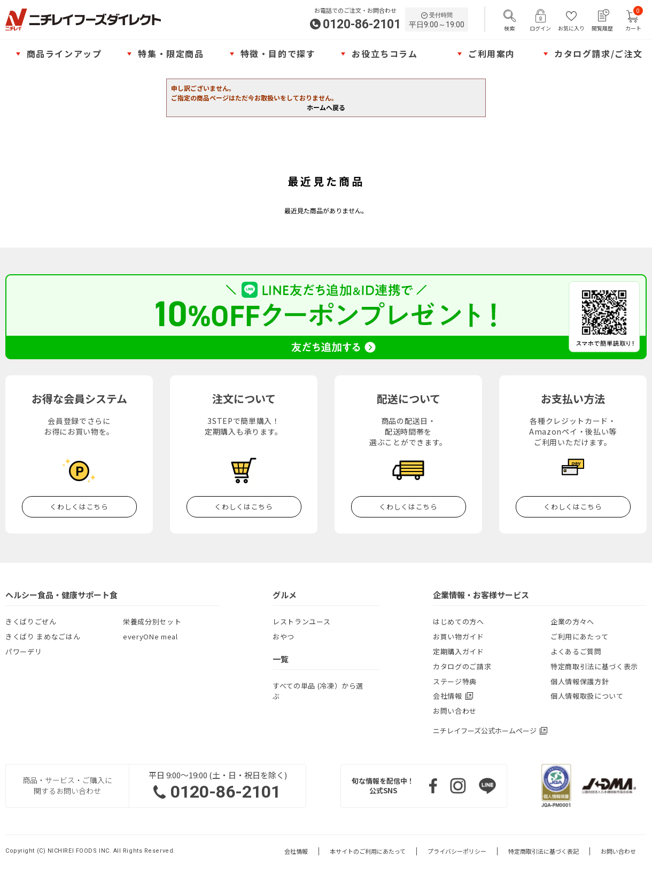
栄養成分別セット (152, 621)
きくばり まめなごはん (42, 636)
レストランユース (301, 621)
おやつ (283, 636)
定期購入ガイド (458, 651)
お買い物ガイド (458, 636)
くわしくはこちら (79, 506)
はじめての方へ (458, 621)
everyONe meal (150, 636)
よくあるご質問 (576, 651)
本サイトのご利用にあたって (368, 851)
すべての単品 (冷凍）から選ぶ (318, 691)
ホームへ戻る (326, 107)
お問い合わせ (455, 711)
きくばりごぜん (31, 621)
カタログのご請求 (462, 666)
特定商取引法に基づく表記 (543, 851)
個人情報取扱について (587, 696)
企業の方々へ (572, 621)
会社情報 (296, 851)
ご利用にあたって (579, 636)
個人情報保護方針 (579, 681)
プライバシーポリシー (457, 851)
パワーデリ (23, 651)
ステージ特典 (455, 681)
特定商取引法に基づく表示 (594, 666)
